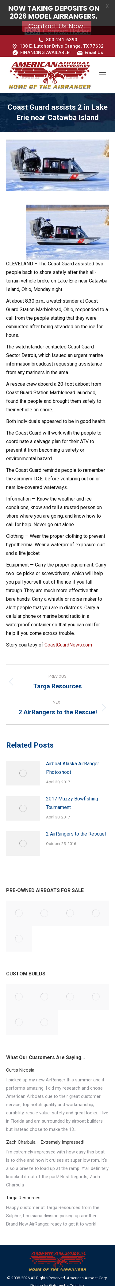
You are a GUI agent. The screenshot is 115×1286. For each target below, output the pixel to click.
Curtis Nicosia (20, 1051)
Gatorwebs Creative (66, 1266)
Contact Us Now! (56, 26)
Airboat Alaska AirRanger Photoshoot (72, 748)
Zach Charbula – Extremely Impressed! (45, 1123)
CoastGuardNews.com (68, 625)
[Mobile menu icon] (103, 55)
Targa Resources (23, 1178)
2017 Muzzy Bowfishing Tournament (72, 784)
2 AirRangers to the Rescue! (76, 815)
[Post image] (23, 754)
